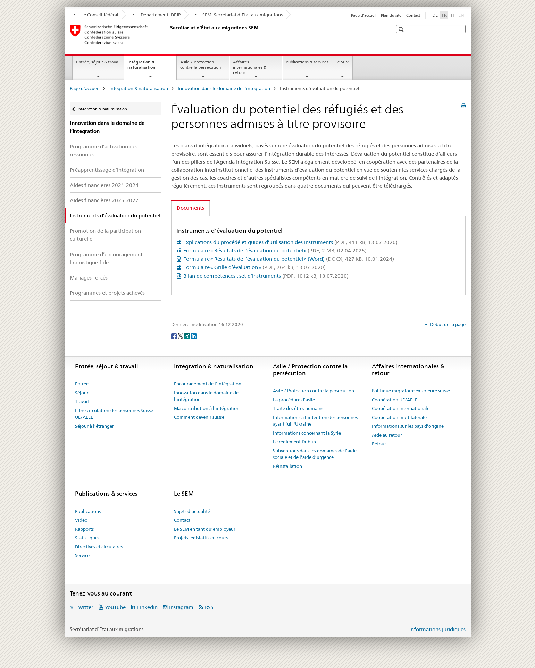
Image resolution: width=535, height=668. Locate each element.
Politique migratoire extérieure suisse (411, 390)
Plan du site (391, 15)
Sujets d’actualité (192, 511)
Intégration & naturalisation (148, 67)
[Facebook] (174, 336)
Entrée (82, 383)
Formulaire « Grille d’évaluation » (254, 267)
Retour (379, 443)
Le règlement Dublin (294, 441)
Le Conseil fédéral (96, 14)
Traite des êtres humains (298, 408)
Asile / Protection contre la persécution (200, 64)
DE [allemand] (435, 15)
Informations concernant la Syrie (307, 433)
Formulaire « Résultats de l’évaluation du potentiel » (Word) (288, 259)
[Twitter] (181, 336)
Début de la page (447, 324)
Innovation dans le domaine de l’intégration (224, 88)
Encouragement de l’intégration (207, 383)
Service (82, 555)
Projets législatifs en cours (201, 537)
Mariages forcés (89, 277)
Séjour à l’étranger (94, 426)
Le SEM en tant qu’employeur (204, 529)
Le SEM (342, 62)
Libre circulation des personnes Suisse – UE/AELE (116, 414)
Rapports (84, 529)
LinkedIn (147, 607)
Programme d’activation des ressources (103, 150)
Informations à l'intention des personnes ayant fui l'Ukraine (315, 420)
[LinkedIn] (194, 336)
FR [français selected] (444, 15)
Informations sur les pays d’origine (408, 426)
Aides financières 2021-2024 (104, 185)
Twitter (84, 607)
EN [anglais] (462, 14)
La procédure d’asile (294, 399)
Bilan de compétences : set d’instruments (266, 276)
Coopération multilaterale (399, 417)
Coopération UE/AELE (394, 399)
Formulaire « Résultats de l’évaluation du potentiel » (275, 250)
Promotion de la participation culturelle (105, 235)
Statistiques (87, 537)
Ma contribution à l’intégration (207, 408)
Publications (88, 511)
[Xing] (187, 336)
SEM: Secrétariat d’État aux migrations (239, 14)
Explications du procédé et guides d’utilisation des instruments (290, 242)
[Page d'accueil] (169, 34)
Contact (413, 15)
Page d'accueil (363, 15)
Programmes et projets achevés (107, 293)
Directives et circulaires (99, 546)
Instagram (181, 607)
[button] (402, 29)
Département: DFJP (157, 14)
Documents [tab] (190, 208)
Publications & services (307, 62)
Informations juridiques (437, 629)
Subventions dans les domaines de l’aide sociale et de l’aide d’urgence (315, 454)
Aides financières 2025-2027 (104, 200)
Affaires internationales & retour (249, 67)
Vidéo (81, 520)
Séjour (82, 392)
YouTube (115, 607)
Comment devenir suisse (199, 417)
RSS (209, 607)
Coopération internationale (400, 408)
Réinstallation (287, 466)
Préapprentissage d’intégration (107, 169)
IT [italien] (452, 15)
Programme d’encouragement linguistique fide (106, 258)
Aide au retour (387, 435)
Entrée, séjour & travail (98, 62)
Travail (82, 401)
